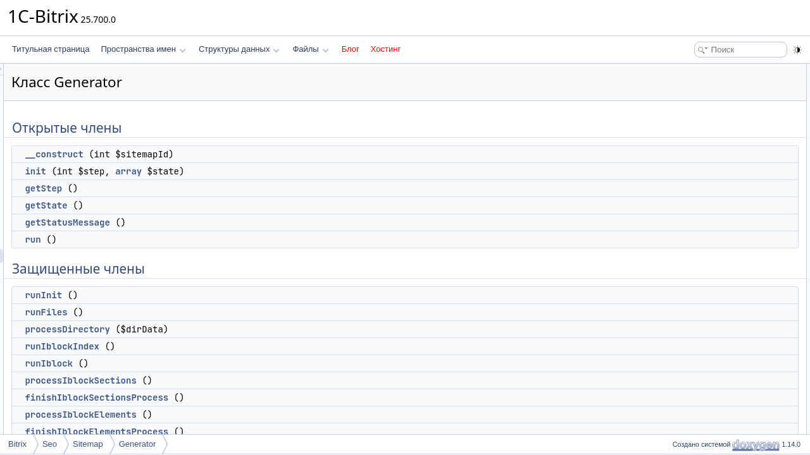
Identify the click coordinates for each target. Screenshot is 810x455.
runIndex (694, 362)
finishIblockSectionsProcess (255, 397)
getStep (201, 188)
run (191, 239)
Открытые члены (699, 70)
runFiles (204, 312)
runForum (695, 335)
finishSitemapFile (708, 348)
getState (204, 205)
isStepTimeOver (706, 418)
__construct (212, 154)
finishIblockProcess (711, 307)
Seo (49, 444)
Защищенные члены (705, 168)
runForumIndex (704, 321)
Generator (137, 444)
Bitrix (17, 444)
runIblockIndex (220, 346)
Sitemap (88, 444)
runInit (201, 295)
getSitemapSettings (712, 390)
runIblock (207, 363)
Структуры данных (239, 49)
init (193, 171)
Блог (350, 49)
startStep (694, 404)
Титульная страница (50, 49)
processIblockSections (238, 380)
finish (688, 376)
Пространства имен (143, 49)
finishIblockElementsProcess (255, 431)
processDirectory (225, 329)
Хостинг (386, 49)
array (286, 171)
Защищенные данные (707, 432)
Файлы (310, 49)
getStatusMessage (225, 222)
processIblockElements (238, 414)
